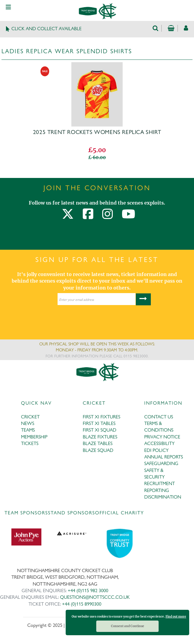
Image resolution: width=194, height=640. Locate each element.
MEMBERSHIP (34, 437)
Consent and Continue (127, 626)
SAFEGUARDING (161, 463)
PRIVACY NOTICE (162, 437)
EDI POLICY (156, 450)
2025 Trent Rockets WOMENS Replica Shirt (97, 132)
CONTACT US (158, 417)
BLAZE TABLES (97, 443)
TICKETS (29, 443)
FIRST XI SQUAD (99, 430)
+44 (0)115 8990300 (81, 604)
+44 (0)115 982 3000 (88, 590)
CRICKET (30, 417)
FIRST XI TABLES (99, 423)
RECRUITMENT (159, 483)
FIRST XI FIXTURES (101, 417)
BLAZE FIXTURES (100, 437)
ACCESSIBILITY (159, 443)
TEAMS (28, 430)
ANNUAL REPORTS (163, 457)
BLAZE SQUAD (98, 450)
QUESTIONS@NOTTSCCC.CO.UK (95, 597)
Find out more (176, 616)
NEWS (27, 423)
